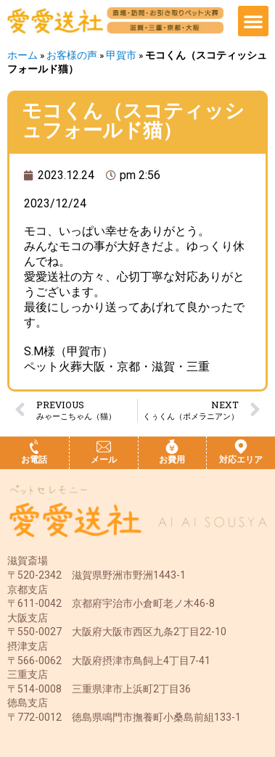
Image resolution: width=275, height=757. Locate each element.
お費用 (172, 460)
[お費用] (172, 446)
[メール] (104, 446)
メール (104, 460)
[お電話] (34, 446)
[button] (253, 21)
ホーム (22, 55)
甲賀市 (121, 55)
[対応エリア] (241, 446)
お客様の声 (71, 55)
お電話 (34, 460)
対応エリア (241, 460)
